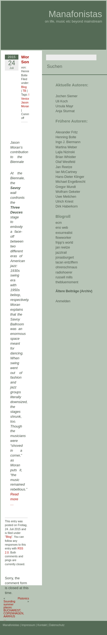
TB (24, 90)
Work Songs (27, 59)
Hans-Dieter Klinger (70, 177)
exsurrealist (64, 233)
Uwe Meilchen (66, 197)
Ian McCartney (66, 172)
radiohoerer (64, 272)
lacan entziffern (67, 262)
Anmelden (63, 301)
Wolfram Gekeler (68, 192)
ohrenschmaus (66, 267)
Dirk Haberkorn (67, 206)
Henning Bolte (66, 137)
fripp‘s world (64, 242)
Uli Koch (62, 101)
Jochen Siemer (66, 96)
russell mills (64, 277)
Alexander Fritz (67, 132)
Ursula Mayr (64, 106)
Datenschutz (56, 625)
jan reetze (63, 247)
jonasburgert (65, 257)
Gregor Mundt (66, 187)
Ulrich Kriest (64, 201)
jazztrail (61, 252)
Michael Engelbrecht (70, 182)
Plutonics (23, 598)
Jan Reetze (64, 167)
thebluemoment (67, 282)
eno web (62, 228)
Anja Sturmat (65, 111)
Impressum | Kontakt (34, 625)
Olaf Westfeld (65, 162)
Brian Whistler (66, 157)
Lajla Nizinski (65, 152)
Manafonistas (75, 14)
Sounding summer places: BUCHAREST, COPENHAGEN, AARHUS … (14, 610)
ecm (59, 223)
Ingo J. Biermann (68, 142)
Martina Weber (66, 147)
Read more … (14, 499)
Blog (24, 87)
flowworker (63, 238)
